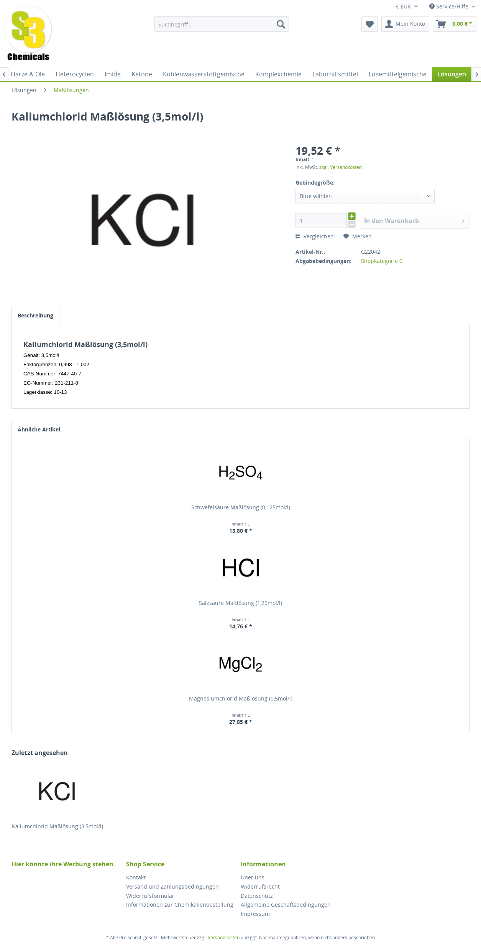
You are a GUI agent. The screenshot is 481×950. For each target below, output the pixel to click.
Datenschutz (257, 895)
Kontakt (136, 877)
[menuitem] (221, 24)
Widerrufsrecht (260, 886)
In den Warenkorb (414, 220)
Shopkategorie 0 (381, 260)
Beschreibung (35, 315)
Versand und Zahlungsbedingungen (172, 886)
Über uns (252, 877)
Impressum (255, 913)
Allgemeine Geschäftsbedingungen (286, 904)
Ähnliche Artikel (39, 429)
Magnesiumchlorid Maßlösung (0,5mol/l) (240, 698)
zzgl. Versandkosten (340, 167)
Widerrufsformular (150, 895)
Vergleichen (314, 236)
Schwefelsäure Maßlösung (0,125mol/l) (240, 507)
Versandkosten (224, 937)
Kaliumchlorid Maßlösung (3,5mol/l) (57, 826)
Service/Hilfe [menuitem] (449, 6)
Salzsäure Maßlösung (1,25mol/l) (240, 602)
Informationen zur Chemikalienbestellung (179, 904)
